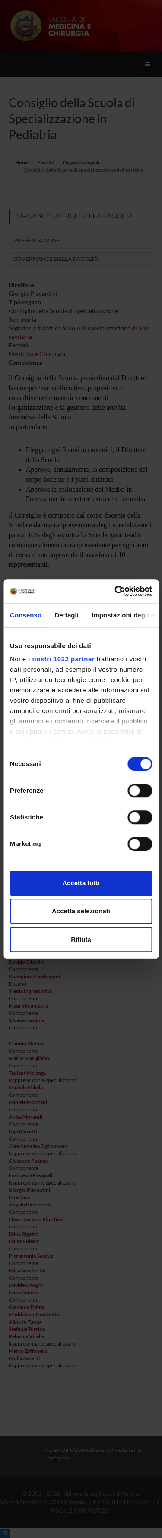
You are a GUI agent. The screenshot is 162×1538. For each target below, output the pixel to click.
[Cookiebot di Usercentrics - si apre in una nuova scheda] (115, 591)
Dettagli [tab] (66, 615)
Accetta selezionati (81, 911)
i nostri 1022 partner (61, 659)
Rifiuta (81, 939)
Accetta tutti (81, 883)
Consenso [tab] (25, 615)
